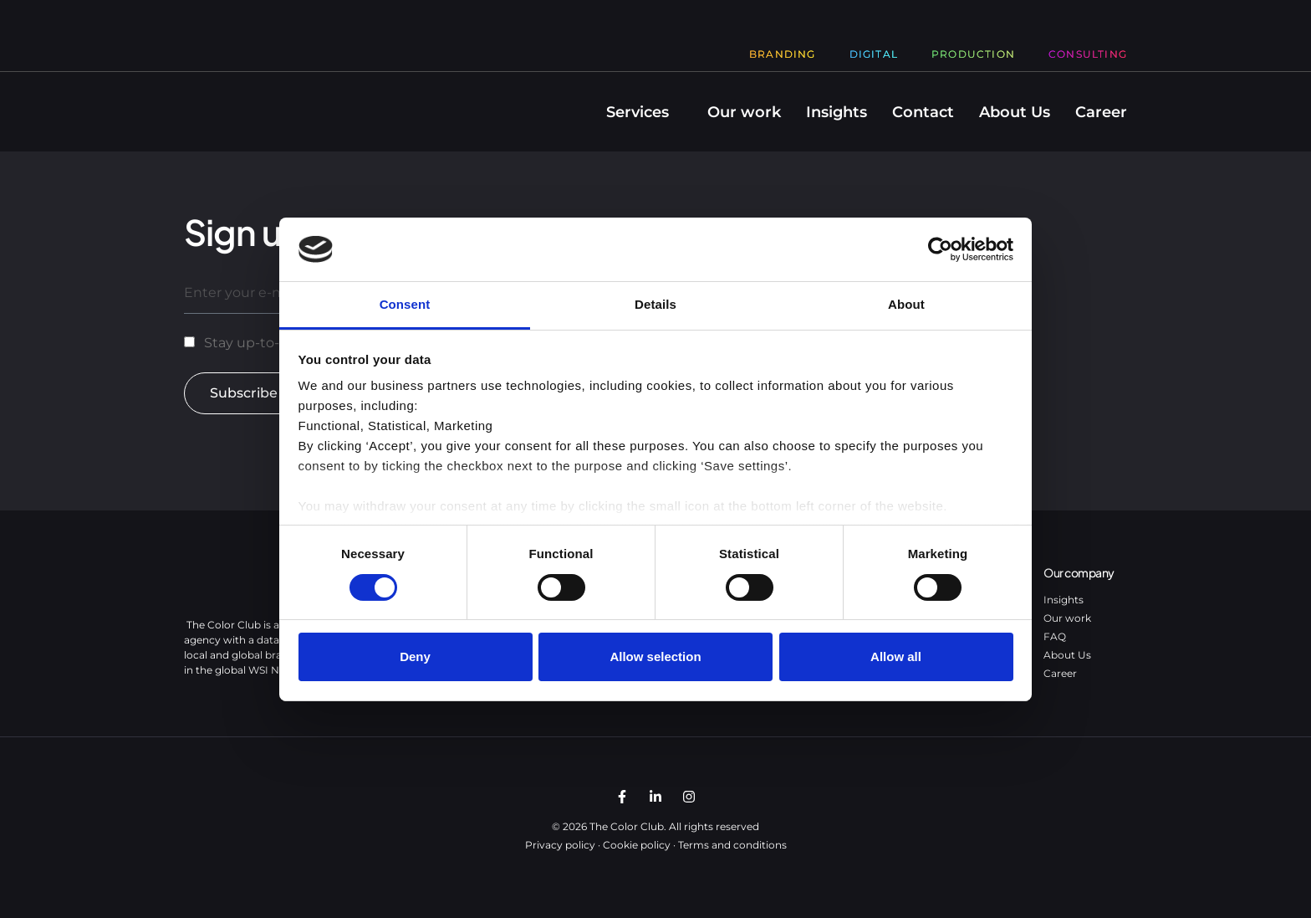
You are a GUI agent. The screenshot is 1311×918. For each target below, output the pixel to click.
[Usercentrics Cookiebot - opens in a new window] (940, 249)
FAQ (1054, 636)
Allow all (895, 656)
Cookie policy (637, 845)
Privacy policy (560, 845)
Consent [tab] (405, 304)
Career (1101, 112)
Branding (782, 54)
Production (973, 54)
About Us (1014, 112)
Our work (744, 112)
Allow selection (655, 656)
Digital (873, 54)
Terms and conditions (732, 845)
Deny (415, 656)
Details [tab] (655, 304)
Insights (836, 112)
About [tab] (906, 304)
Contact (923, 112)
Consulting (1087, 54)
